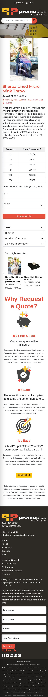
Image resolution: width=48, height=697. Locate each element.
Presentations (9, 563)
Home (5, 540)
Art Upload (7, 547)
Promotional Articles (12, 570)
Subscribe (8, 646)
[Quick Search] (16, 21)
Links (4, 554)
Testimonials (8, 567)
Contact (6, 574)
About (5, 543)
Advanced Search (10, 560)
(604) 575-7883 (10, 532)
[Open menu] (42, 20)
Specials (6, 551)
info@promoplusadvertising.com (18, 535)
